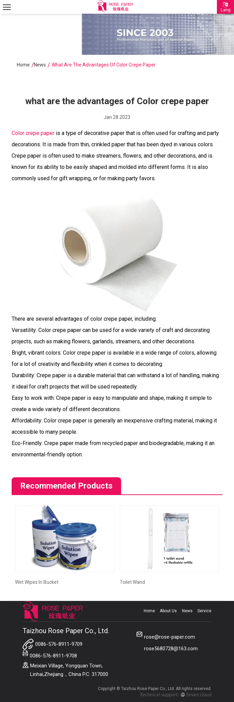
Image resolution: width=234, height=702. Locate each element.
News (40, 64)
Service (204, 610)
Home (23, 64)
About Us (168, 610)
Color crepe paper (34, 133)
